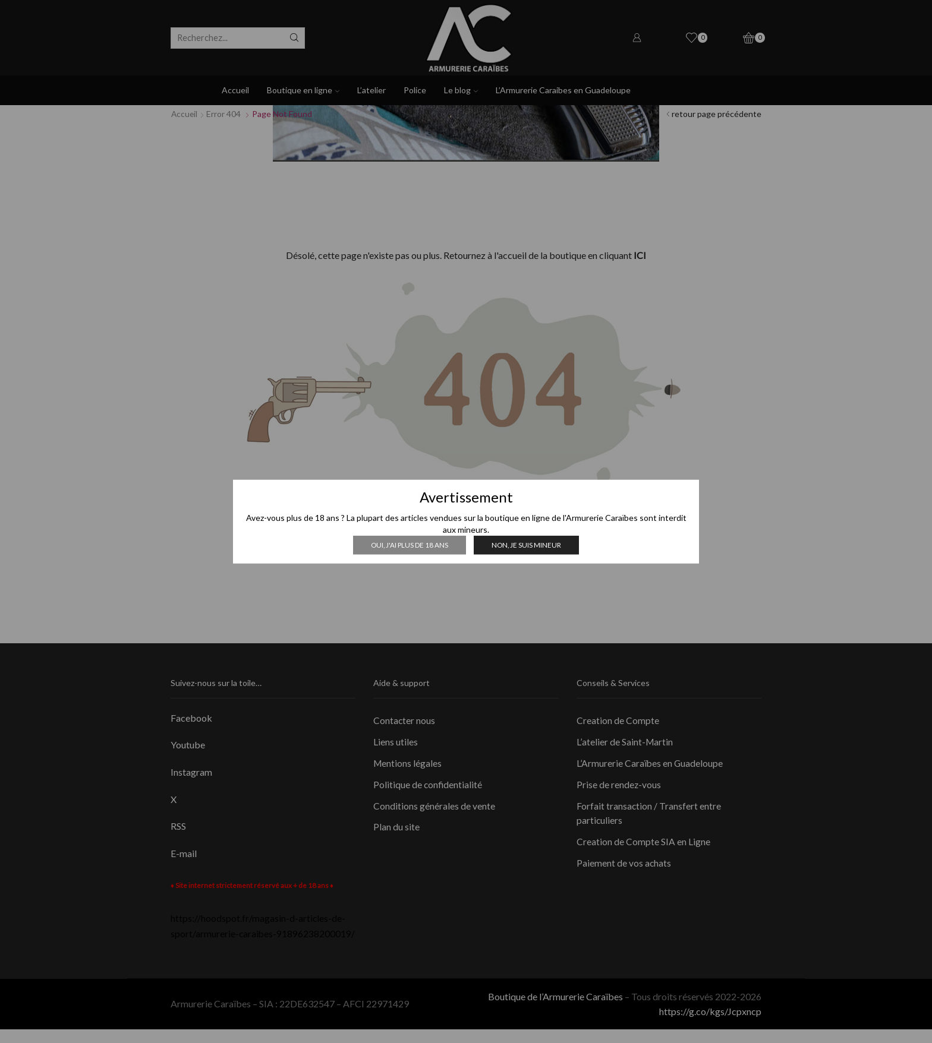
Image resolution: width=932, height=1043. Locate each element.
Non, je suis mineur (527, 544)
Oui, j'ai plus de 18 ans (409, 544)
